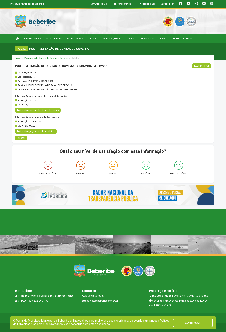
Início (18, 58)
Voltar (21, 138)
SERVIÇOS (147, 38)
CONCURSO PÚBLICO (181, 38)
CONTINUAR (193, 322)
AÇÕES (93, 38)
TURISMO (131, 38)
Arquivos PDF (201, 66)
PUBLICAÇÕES (111, 38)
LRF (162, 38)
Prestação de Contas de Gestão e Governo (46, 58)
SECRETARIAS (75, 38)
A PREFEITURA (32, 38)
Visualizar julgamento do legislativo (36, 131)
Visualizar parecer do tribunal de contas (38, 110)
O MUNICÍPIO (54, 38)
